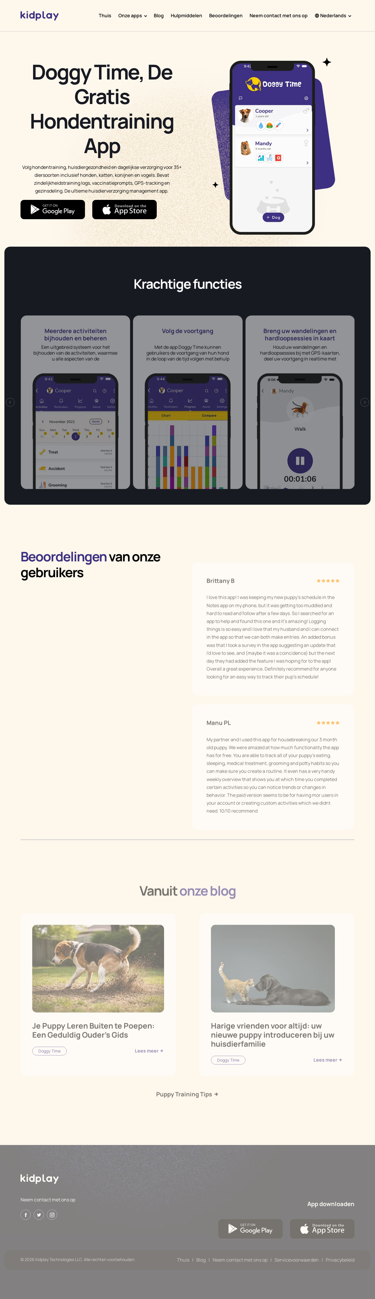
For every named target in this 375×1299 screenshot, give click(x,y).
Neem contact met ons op (279, 15)
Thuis (105, 15)
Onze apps (130, 15)
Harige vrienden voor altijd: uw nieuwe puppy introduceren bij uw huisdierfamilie (273, 1047)
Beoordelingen (226, 15)
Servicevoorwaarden (297, 1260)
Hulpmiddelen (186, 15)
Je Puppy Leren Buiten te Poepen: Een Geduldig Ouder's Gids (93, 1043)
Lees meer (149, 1064)
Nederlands (330, 15)
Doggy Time (49, 1063)
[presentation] (10, 415)
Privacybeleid (340, 1260)
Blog (159, 15)
